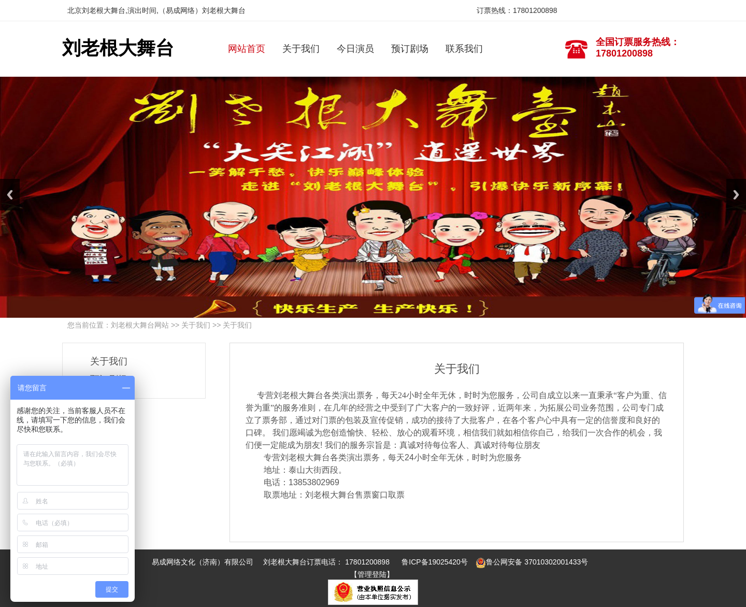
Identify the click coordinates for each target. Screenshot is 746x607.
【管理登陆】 (372, 574)
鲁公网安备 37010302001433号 (532, 562)
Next (736, 194)
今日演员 (355, 49)
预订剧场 (409, 49)
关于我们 (301, 49)
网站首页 (246, 49)
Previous (10, 194)
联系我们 (464, 49)
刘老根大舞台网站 (140, 325)
